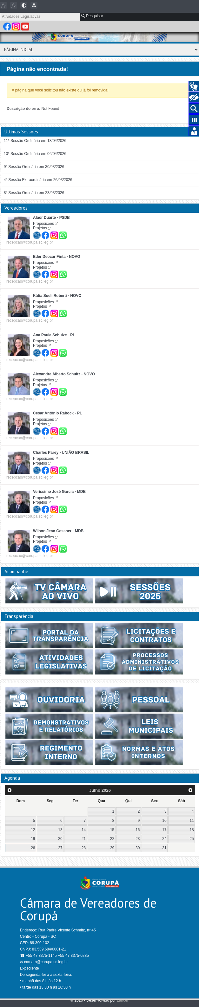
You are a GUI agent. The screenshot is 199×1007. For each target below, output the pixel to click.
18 (191, 830)
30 (138, 848)
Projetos (40, 228)
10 (164, 820)
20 (60, 838)
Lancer (123, 1000)
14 (84, 830)
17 (164, 830)
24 (164, 838)
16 (138, 830)
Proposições (43, 223)
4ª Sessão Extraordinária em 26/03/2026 (38, 180)
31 (164, 848)
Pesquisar (92, 16)
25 (191, 838)
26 (33, 848)
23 (138, 838)
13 (60, 830)
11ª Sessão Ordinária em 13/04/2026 (35, 140)
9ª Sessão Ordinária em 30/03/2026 (34, 166)
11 (191, 820)
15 (112, 830)
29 (112, 848)
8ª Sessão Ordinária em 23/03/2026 (34, 193)
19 (33, 838)
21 (84, 838)
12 (33, 830)
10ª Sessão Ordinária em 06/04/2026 (35, 153)
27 (60, 848)
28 (84, 848)
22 (112, 838)
